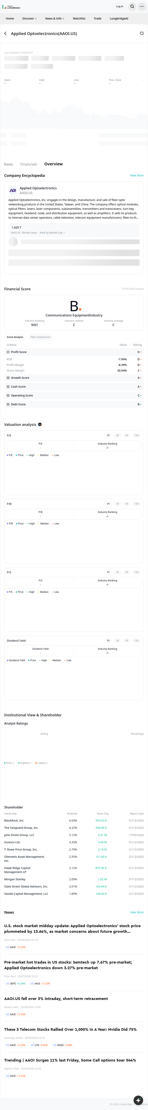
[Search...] (132, 6)
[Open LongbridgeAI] (138, 1100)
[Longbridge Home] (11, 6)
